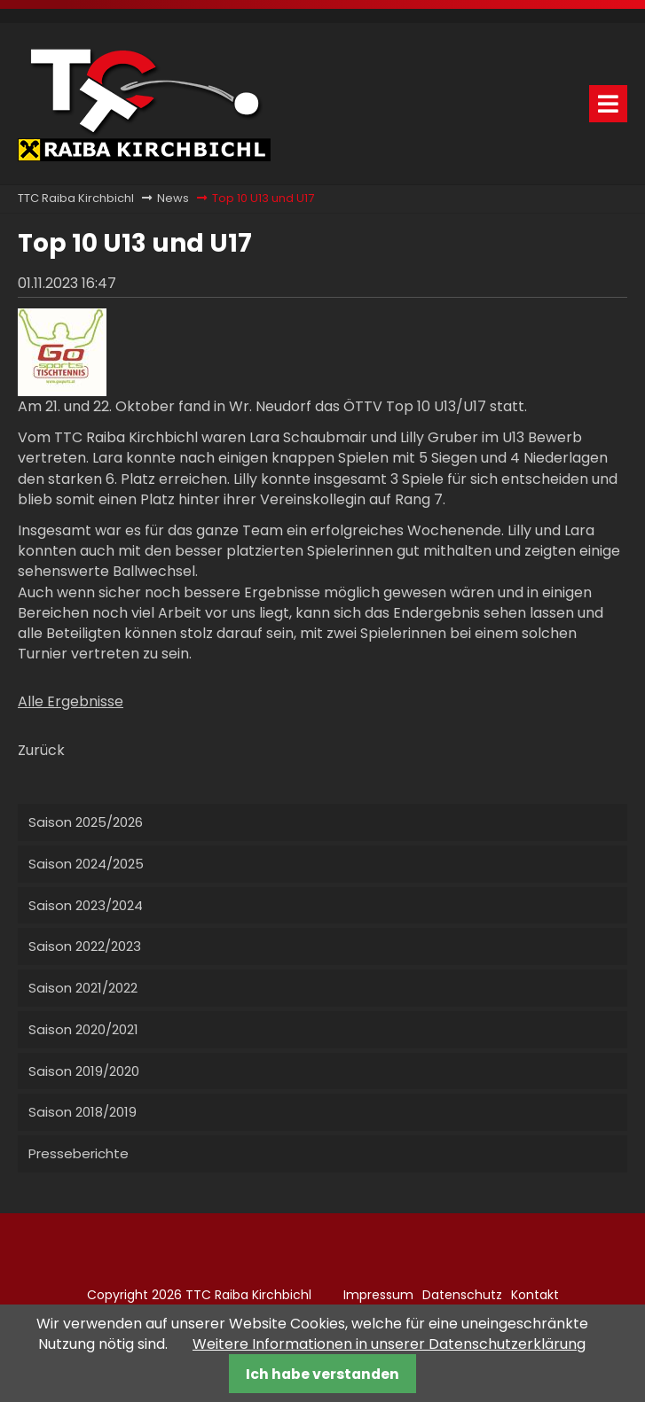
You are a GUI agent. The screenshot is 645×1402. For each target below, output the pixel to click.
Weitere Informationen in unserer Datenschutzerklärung (389, 1344)
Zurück (41, 750)
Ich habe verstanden (322, 1374)
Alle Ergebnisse (70, 701)
